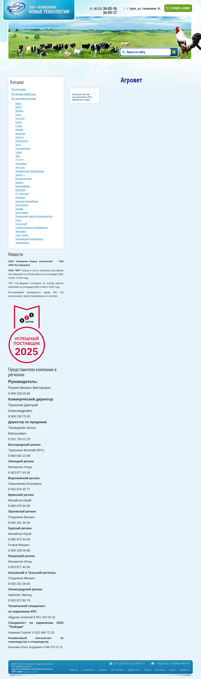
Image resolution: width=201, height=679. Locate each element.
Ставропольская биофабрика (31, 227)
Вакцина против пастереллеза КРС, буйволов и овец (82, 97)
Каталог (103, 669)
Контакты (160, 669)
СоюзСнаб (21, 224)
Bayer (18, 103)
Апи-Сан (20, 167)
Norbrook (20, 133)
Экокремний (22, 242)
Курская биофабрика (26, 201)
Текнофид (20, 231)
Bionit (18, 107)
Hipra (18, 114)
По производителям (23, 98)
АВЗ (17, 156)
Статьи (147, 669)
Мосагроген (21, 205)
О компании (88, 669)
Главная (73, 669)
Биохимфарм (22, 186)
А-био (18, 152)
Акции (172, 669)
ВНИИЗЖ (20, 190)
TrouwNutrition (23, 148)
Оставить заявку (180, 8)
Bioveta (19, 110)
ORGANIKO (21, 141)
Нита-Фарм (21, 212)
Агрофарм (21, 163)
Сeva (18, 220)
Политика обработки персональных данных (32, 668)
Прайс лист (134, 669)
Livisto (18, 126)
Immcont (19, 118)
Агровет (19, 159)
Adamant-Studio (30, 671)
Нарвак (19, 209)
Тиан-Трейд (21, 235)
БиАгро (19, 182)
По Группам (18, 89)
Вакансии (185, 669)
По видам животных (23, 94)
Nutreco (19, 137)
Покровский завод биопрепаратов (33, 216)
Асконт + (20, 175)
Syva (18, 144)
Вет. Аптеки (117, 669)
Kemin (18, 122)
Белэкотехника (23, 178)
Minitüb (19, 129)
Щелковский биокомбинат (29, 239)
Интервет (20, 197)
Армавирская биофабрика (29, 171)
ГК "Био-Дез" (22, 193)
